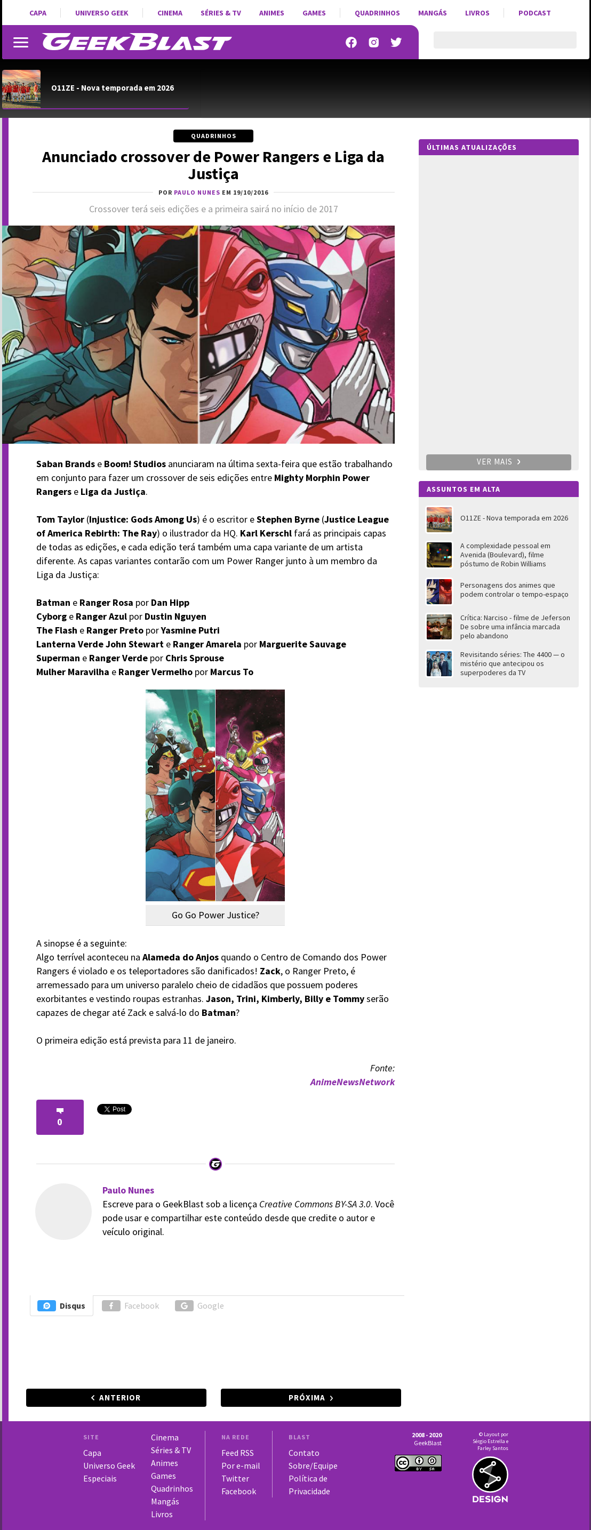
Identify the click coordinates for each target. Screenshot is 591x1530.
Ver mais (499, 461)
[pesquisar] (495, 46)
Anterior (120, 1397)
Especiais (100, 1478)
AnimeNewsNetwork (352, 1082)
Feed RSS (237, 1452)
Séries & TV (221, 13)
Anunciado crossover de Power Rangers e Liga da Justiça (213, 164)
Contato (304, 1452)
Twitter (235, 1478)
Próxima (307, 1397)
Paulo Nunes (128, 1190)
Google (199, 1305)
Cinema (169, 13)
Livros (477, 13)
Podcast (534, 13)
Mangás (432, 13)
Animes (271, 13)
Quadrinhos (377, 13)
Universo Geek (102, 13)
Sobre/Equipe (313, 1465)
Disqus (61, 1305)
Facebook (130, 1305)
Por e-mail (240, 1465)
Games (314, 13)
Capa (37, 13)
